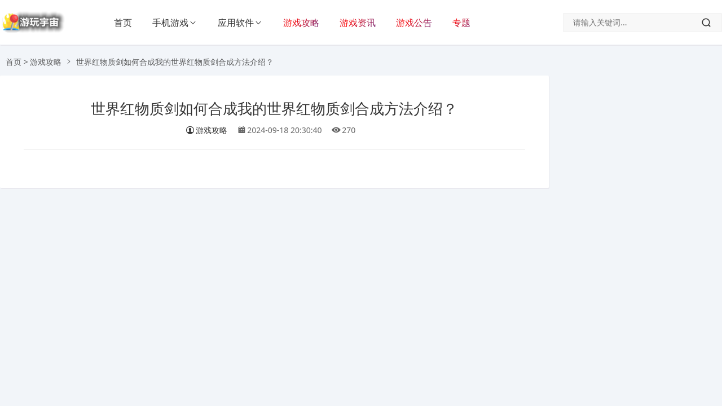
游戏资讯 (358, 22)
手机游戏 (170, 22)
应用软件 (236, 22)
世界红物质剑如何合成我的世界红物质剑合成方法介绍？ (274, 108)
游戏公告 (414, 22)
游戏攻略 (301, 22)
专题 (461, 22)
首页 (123, 22)
